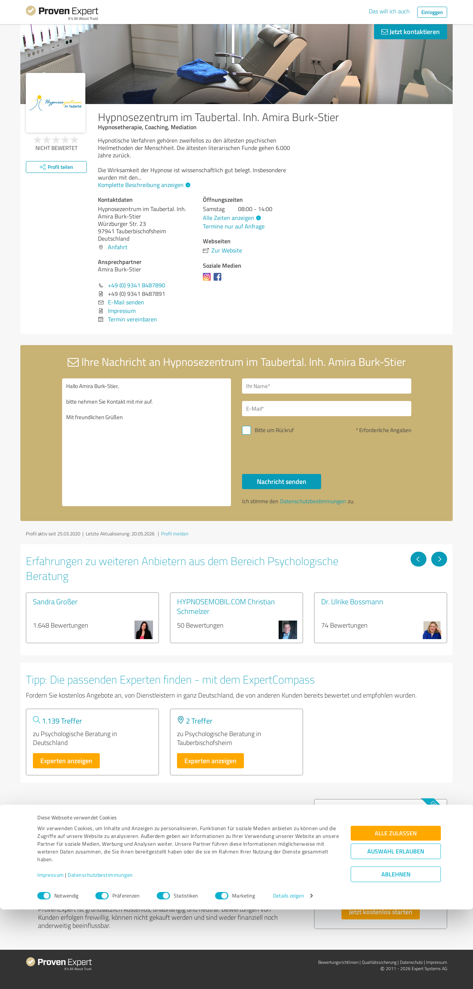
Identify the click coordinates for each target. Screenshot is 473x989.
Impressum (50, 954)
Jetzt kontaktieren (410, 31)
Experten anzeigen (66, 760)
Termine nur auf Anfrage (234, 226)
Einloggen (432, 12)
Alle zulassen (396, 912)
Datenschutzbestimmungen (100, 954)
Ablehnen (396, 953)
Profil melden (174, 533)
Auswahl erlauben (395, 930)
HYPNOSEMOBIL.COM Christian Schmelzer (226, 606)
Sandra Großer (55, 601)
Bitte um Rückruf (274, 430)
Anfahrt (117, 247)
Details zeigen (288, 975)
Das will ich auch (389, 11)
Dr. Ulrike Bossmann (352, 601)
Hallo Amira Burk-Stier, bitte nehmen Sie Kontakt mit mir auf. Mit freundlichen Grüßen (146, 442)
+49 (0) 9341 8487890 (136, 285)
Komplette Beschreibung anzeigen (143, 185)
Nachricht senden (281, 481)
